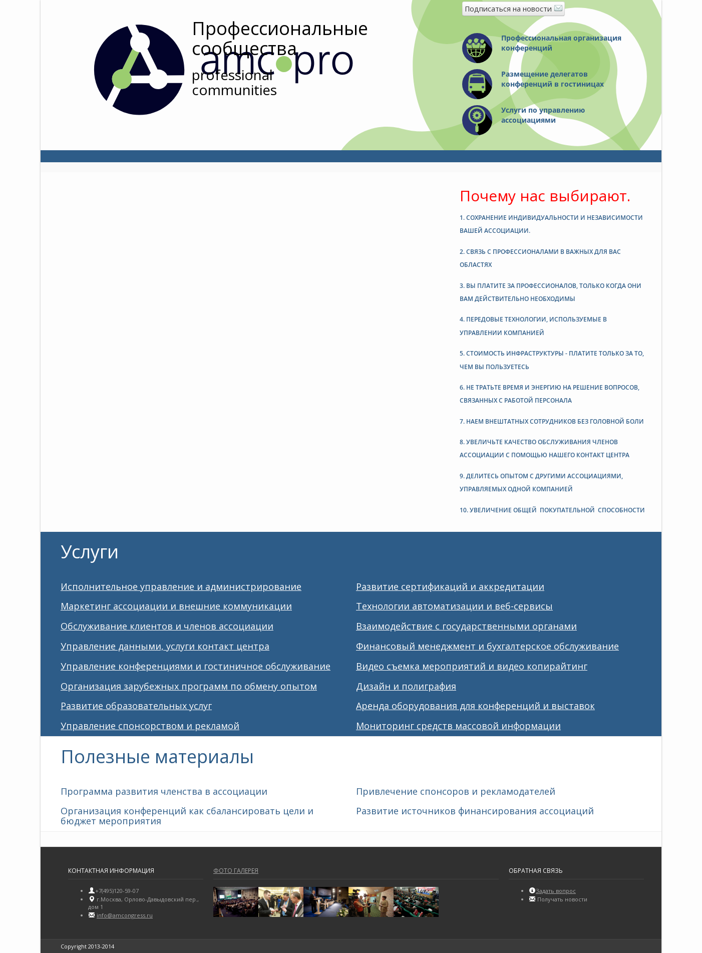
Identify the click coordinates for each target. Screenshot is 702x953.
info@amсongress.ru (125, 915)
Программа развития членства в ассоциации (164, 791)
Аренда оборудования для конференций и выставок (475, 706)
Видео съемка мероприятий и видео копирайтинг (471, 666)
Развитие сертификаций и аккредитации (450, 586)
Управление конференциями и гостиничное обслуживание (195, 666)
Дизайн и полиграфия (406, 686)
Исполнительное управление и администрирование (181, 586)
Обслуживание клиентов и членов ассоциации (167, 626)
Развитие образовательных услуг (136, 706)
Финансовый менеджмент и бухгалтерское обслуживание (487, 646)
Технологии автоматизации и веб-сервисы (454, 606)
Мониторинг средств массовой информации (458, 726)
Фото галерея (235, 870)
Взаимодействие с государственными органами (466, 626)
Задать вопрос (556, 890)
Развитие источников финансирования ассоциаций (475, 811)
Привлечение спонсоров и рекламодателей (455, 791)
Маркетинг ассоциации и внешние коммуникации (176, 606)
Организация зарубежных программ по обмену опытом (189, 686)
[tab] (553, 222)
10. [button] (552, 510)
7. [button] (552, 421)
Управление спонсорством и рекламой (150, 726)
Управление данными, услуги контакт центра (165, 646)
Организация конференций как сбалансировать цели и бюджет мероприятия (187, 816)
